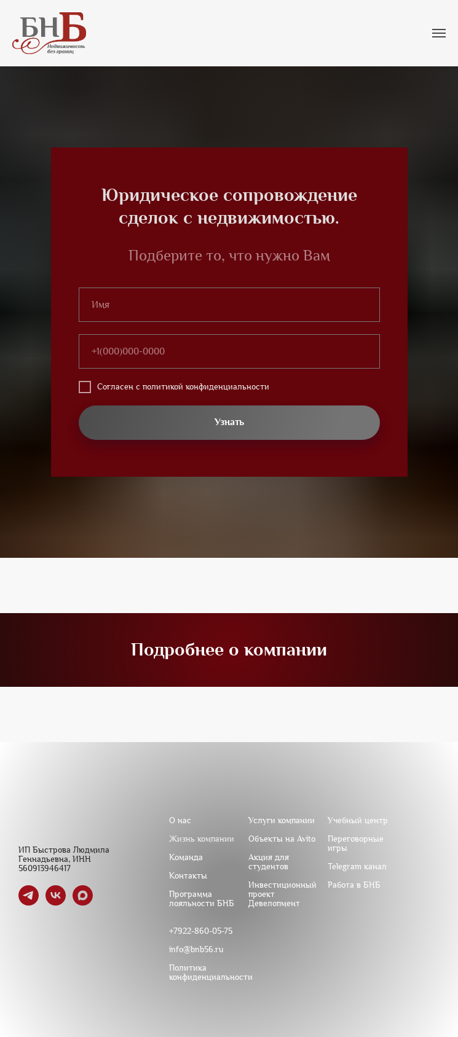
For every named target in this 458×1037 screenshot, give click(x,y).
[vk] (55, 902)
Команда (186, 857)
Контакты (188, 875)
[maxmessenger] (83, 902)
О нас (180, 820)
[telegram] (28, 902)
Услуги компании (281, 820)
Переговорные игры (356, 843)
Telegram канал (357, 866)
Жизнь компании (201, 838)
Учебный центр (358, 820)
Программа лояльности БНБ (201, 899)
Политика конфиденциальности (211, 972)
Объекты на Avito (281, 838)
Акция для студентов (268, 862)
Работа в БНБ (354, 885)
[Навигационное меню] (439, 33)
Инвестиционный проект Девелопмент (282, 894)
